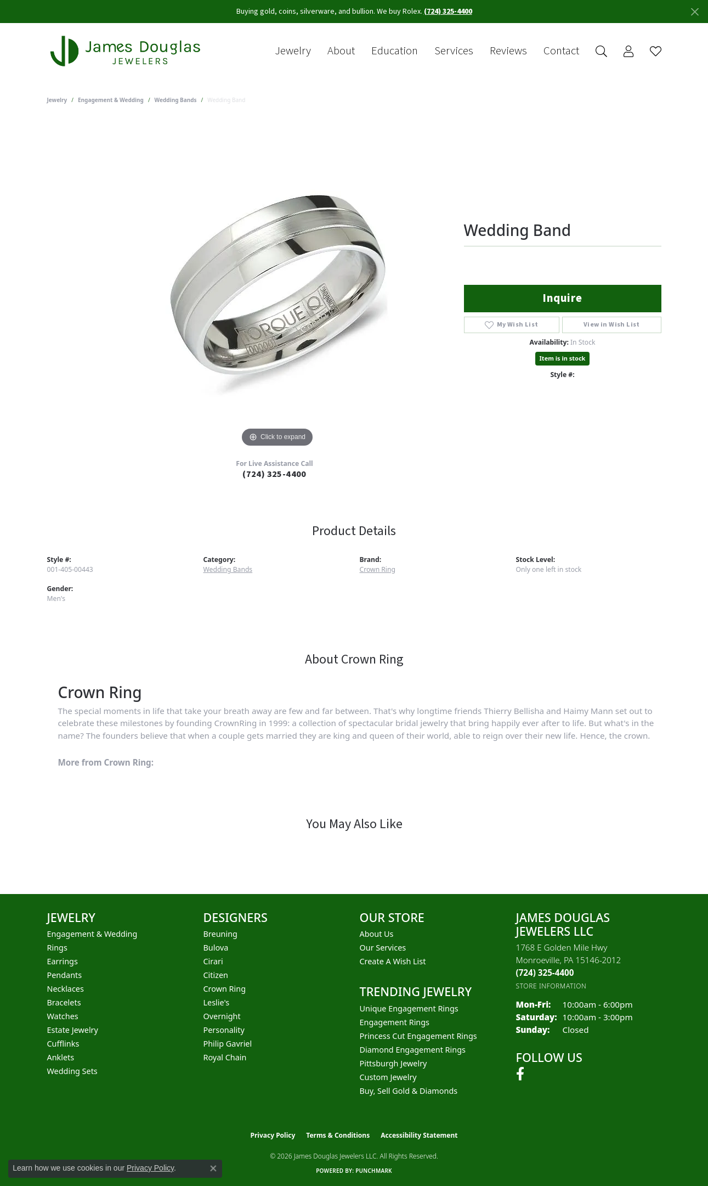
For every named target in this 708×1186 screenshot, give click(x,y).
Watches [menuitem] (62, 1016)
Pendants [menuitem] (64, 975)
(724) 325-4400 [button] (448, 11)
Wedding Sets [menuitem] (72, 1071)
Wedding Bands (176, 100)
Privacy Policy (273, 1135)
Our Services (383, 947)
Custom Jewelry (388, 1077)
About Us (377, 934)
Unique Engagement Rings (409, 1008)
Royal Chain (225, 1057)
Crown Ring (378, 569)
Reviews (508, 51)
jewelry (57, 100)
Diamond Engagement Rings (413, 1049)
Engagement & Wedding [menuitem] (92, 934)
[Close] (694, 12)
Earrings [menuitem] (62, 961)
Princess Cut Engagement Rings (418, 1036)
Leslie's (216, 1002)
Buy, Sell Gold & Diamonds (409, 1091)
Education (394, 51)
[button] (601, 51)
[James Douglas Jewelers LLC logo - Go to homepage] (127, 51)
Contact (561, 51)
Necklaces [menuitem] (65, 988)
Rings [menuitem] (57, 947)
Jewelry (293, 51)
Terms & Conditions (338, 1135)
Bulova (216, 947)
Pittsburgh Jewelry (393, 1063)
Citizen (216, 975)
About (341, 51)
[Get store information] (551, 986)
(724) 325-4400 (274, 474)
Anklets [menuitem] (61, 1057)
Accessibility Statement (419, 1135)
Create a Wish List (393, 961)
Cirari (213, 961)
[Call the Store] (545, 972)
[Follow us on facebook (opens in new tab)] (520, 1074)
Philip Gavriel (227, 1043)
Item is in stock (563, 358)
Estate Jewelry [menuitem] (72, 1030)
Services (453, 51)
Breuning (220, 934)
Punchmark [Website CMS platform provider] (373, 1170)
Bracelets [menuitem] (64, 1002)
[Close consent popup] (213, 1168)
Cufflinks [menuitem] (63, 1043)
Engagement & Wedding (111, 100)
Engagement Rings (395, 1022)
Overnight (222, 1016)
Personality (224, 1030)
